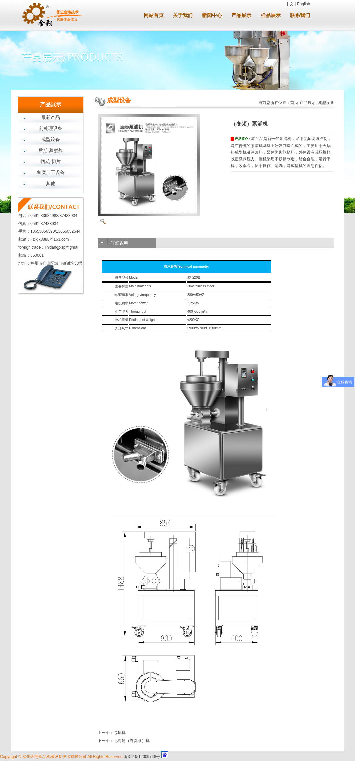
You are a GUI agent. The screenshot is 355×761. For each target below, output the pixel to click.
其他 (50, 183)
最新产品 (50, 117)
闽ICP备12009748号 (142, 756)
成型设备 (50, 139)
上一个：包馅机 (112, 732)
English (303, 4)
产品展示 (241, 15)
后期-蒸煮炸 (50, 150)
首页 (294, 102)
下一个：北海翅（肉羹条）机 (124, 740)
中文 (290, 4)
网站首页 (154, 15)
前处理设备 (50, 128)
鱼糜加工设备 (51, 172)
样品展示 (271, 15)
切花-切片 (51, 161)
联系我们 (300, 15)
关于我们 (183, 15)
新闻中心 (212, 15)
